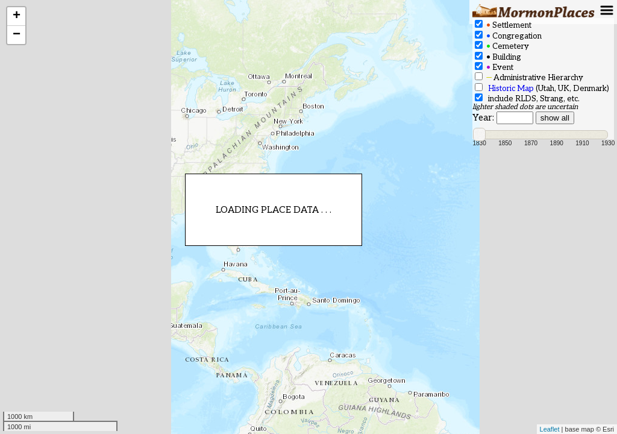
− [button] (16, 35)
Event (494, 67)
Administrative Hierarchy (529, 77)
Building (498, 57)
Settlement (503, 25)
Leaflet (550, 429)
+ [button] (16, 16)
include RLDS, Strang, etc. (527, 98)
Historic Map (511, 88)
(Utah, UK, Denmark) (542, 88)
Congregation (508, 36)
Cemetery (502, 46)
